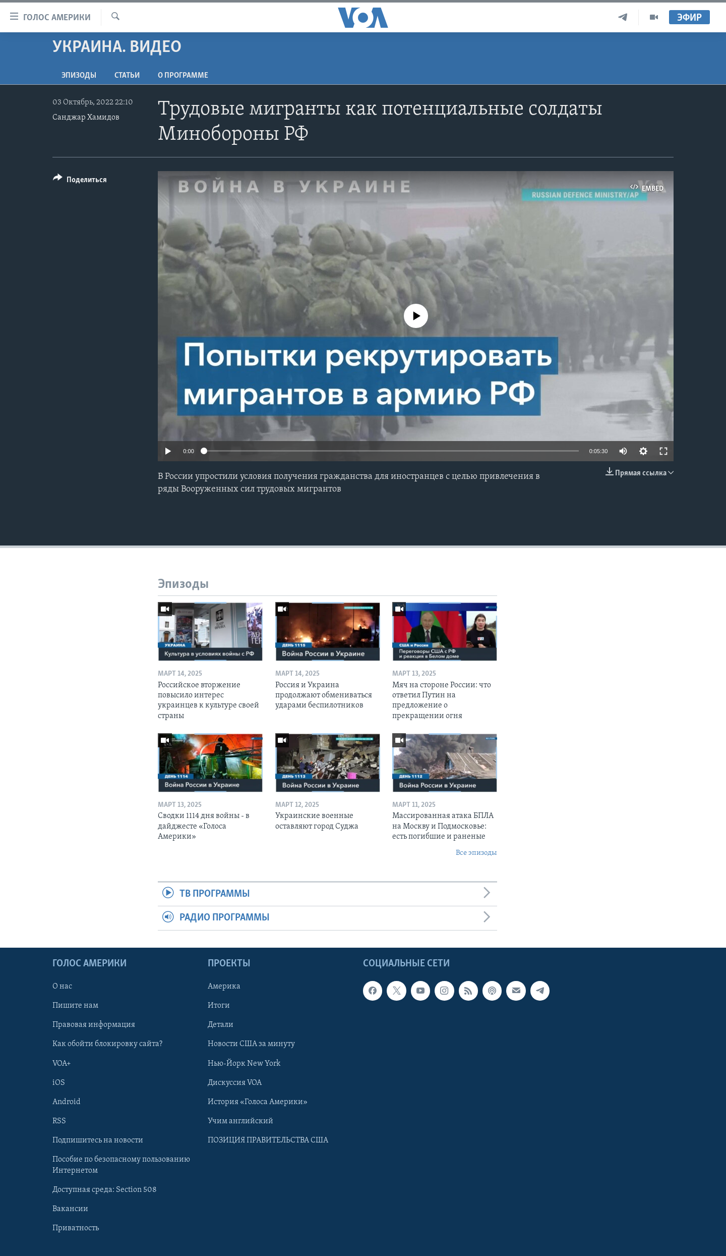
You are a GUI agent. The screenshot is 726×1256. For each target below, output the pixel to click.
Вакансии (70, 1209)
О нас (62, 986)
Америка (224, 986)
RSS (59, 1121)
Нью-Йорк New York (244, 1063)
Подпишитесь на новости (97, 1140)
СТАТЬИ (127, 76)
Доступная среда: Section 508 (104, 1190)
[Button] (80, 181)
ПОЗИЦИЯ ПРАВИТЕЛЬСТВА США (268, 1140)
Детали (220, 1025)
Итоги (219, 1006)
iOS (58, 1082)
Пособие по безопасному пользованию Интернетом (121, 1164)
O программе (183, 76)
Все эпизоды (476, 853)
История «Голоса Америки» (258, 1102)
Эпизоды (79, 76)
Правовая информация (93, 1025)
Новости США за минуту (251, 1044)
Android (66, 1102)
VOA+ (61, 1063)
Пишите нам (75, 1006)
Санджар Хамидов (85, 118)
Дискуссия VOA (235, 1082)
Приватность (75, 1228)
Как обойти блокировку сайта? (107, 1044)
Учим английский (240, 1121)
